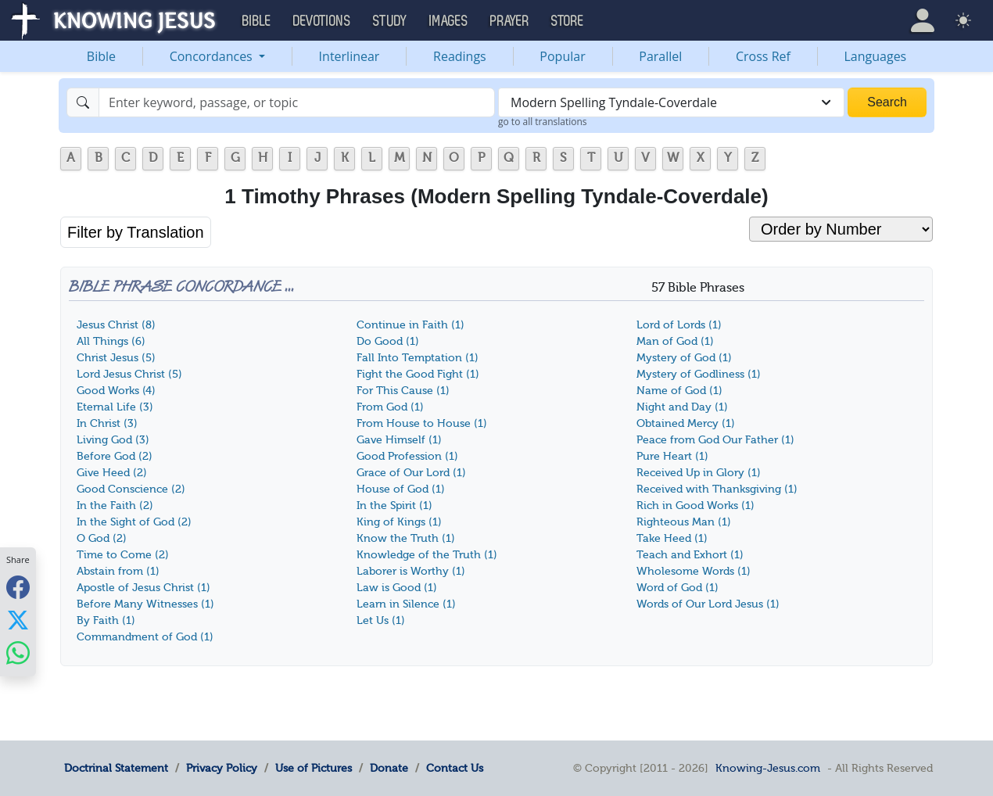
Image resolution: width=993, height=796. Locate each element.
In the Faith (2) (115, 505)
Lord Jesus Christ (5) (129, 374)
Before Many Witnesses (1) (145, 604)
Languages (875, 56)
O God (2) (102, 538)
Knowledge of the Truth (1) (427, 555)
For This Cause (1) (403, 390)
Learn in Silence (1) (406, 604)
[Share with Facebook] (18, 587)
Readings (459, 56)
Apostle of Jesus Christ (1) (143, 587)
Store (567, 21)
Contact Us (454, 768)
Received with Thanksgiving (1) (717, 489)
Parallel (660, 56)
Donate (389, 768)
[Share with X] (18, 619)
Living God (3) (113, 440)
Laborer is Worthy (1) (411, 571)
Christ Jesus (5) (116, 358)
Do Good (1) (388, 341)
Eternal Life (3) (115, 407)
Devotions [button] (322, 21)
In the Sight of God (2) (134, 522)
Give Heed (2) (112, 473)
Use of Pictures (313, 768)
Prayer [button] (509, 21)
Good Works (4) (116, 390)
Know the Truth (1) (406, 538)
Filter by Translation (135, 232)
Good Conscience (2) (131, 489)
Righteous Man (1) (683, 522)
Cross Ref (763, 56)
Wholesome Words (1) (693, 571)
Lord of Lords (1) (679, 325)
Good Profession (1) (407, 456)
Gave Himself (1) (399, 440)
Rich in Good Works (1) (695, 505)
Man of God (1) (675, 341)
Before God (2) (114, 456)
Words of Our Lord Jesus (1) (708, 604)
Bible (101, 56)
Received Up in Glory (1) (698, 473)
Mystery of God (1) (684, 358)
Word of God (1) (677, 587)
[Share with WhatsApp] (18, 652)
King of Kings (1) (399, 522)
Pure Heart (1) (672, 456)
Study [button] (390, 21)
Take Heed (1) (672, 538)
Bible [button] (256, 21)
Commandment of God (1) (145, 637)
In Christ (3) (107, 423)
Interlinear (349, 56)
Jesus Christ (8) (116, 325)
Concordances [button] (213, 56)
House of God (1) (401, 489)
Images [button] (448, 21)
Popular (562, 56)
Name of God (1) (679, 390)
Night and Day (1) (682, 407)
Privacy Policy (221, 768)
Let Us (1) (381, 620)
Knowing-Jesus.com (767, 768)
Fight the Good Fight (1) (418, 374)
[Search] (297, 102)
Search (887, 102)
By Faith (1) (106, 620)
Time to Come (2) (123, 555)
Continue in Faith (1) (410, 325)
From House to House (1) (422, 423)
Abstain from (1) (118, 571)
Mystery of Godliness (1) (698, 374)
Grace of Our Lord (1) (411, 473)
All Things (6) (111, 341)
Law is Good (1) (397, 587)
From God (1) (390, 407)
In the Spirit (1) (394, 505)
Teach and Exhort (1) (690, 555)
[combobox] (671, 102)
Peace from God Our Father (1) (715, 440)
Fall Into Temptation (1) (418, 358)
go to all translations (542, 121)
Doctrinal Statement (116, 768)
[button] (922, 20)
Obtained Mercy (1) (685, 423)
